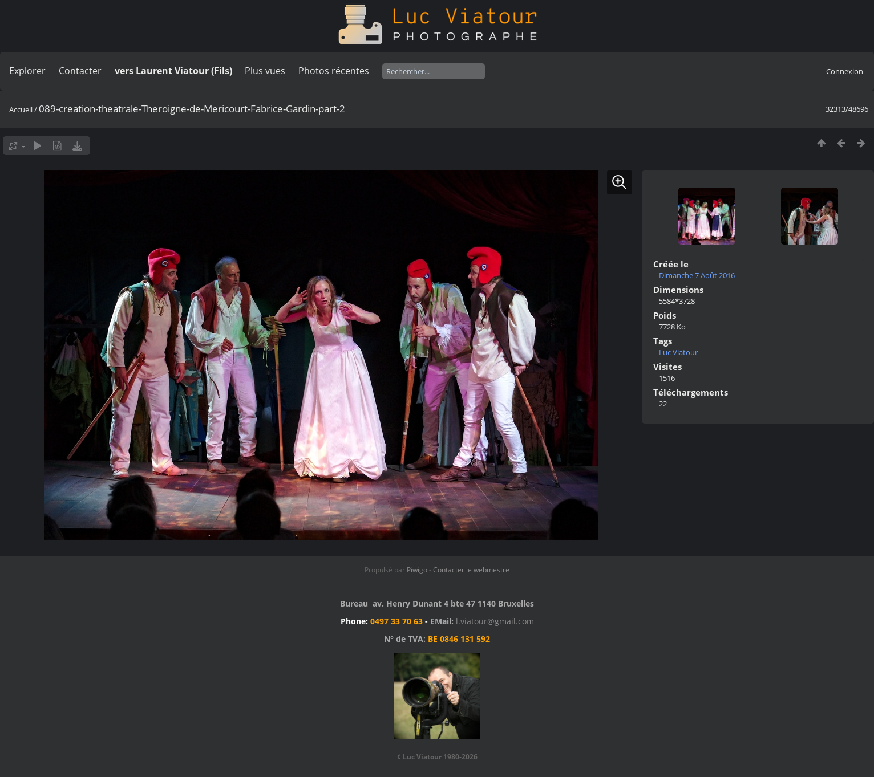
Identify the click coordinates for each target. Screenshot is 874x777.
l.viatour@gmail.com (495, 621)
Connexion (844, 71)
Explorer (27, 70)
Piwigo (417, 570)
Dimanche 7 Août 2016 (697, 275)
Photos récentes (333, 70)
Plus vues (265, 70)
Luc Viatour (678, 352)
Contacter (80, 70)
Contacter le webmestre (471, 570)
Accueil (21, 109)
